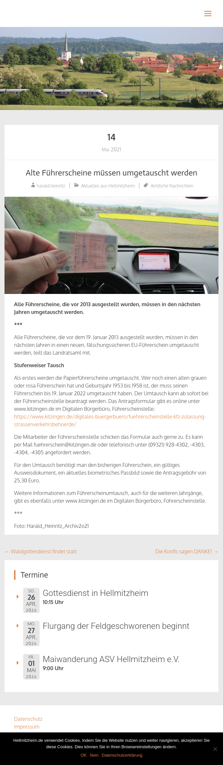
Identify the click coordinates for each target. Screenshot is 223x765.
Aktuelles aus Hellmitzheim (108, 185)
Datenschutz (28, 719)
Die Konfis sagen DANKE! (187, 551)
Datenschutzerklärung (122, 755)
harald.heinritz (51, 185)
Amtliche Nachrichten (172, 185)
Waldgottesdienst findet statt (41, 551)
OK (83, 755)
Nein (94, 755)
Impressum (27, 726)
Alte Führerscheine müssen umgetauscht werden (112, 173)
